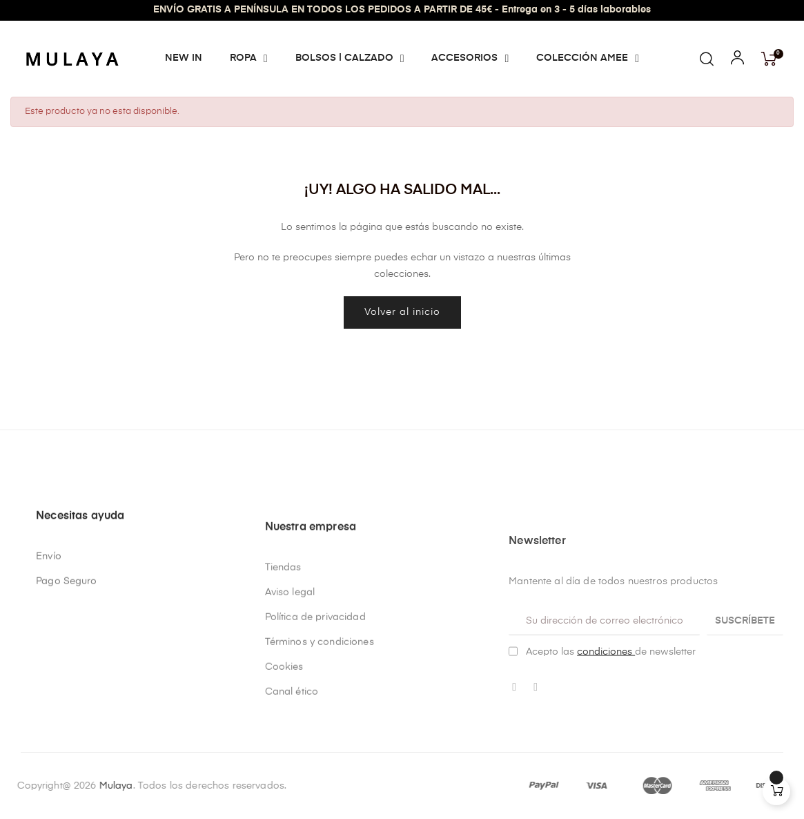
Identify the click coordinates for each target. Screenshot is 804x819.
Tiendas (283, 693)
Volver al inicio (402, 312)
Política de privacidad (315, 743)
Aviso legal (290, 718)
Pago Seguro (66, 659)
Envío (48, 634)
